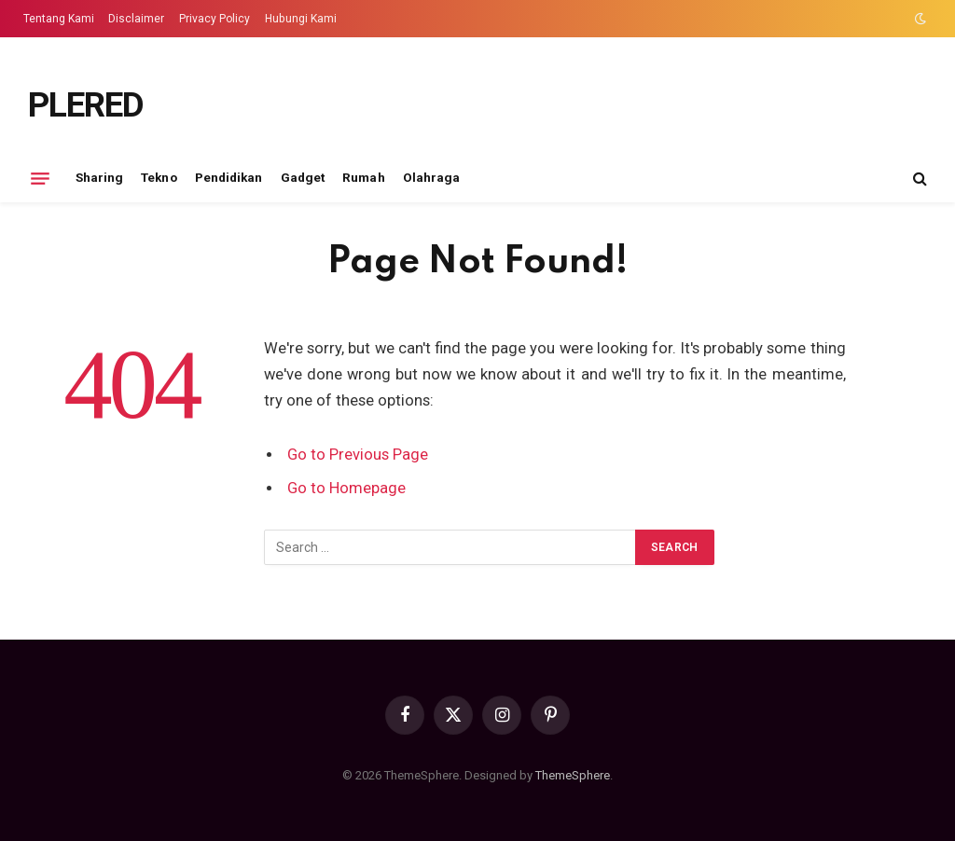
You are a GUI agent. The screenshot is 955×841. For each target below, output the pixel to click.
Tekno (158, 177)
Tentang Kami (58, 18)
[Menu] (40, 178)
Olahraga (432, 177)
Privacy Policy (214, 18)
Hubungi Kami (301, 18)
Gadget (303, 177)
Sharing (99, 177)
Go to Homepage (346, 488)
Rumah (363, 177)
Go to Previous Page (357, 454)
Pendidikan (229, 177)
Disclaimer (136, 18)
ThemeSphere (572, 775)
